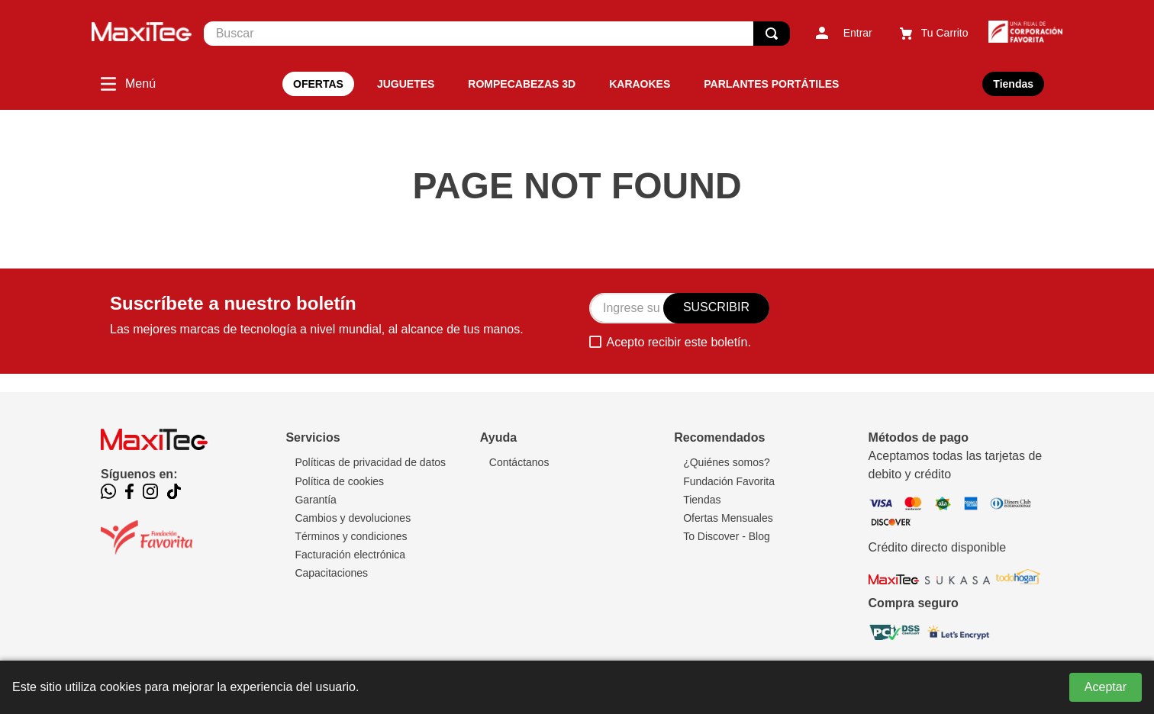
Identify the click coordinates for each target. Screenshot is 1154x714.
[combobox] (497, 33)
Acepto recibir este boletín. (678, 342)
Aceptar (1106, 686)
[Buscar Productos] (771, 33)
